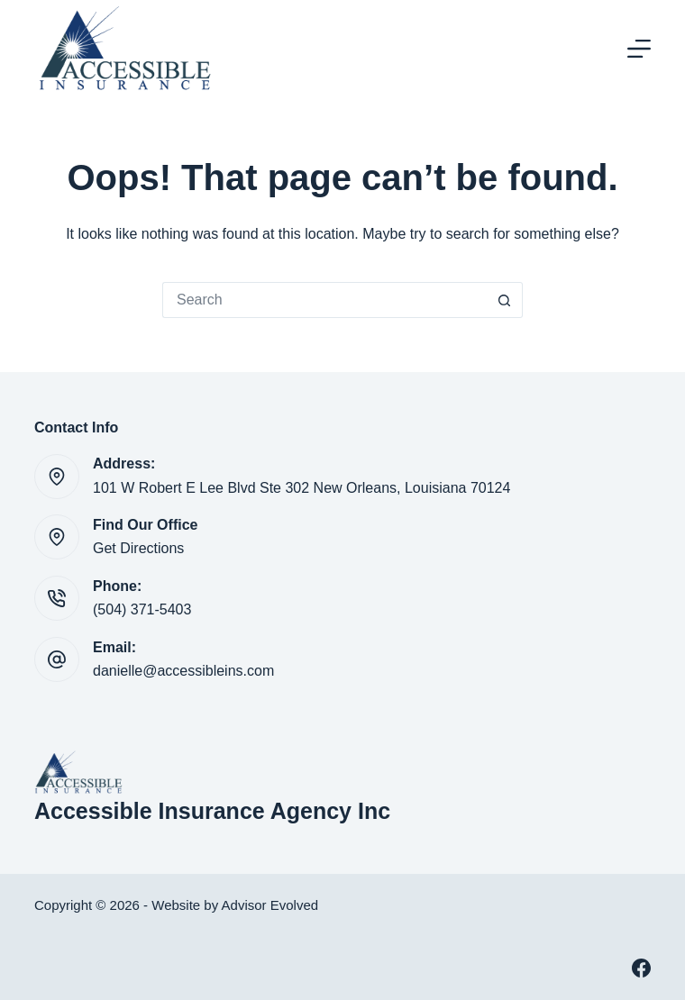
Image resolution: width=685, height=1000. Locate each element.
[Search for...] (324, 300)
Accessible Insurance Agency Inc (212, 810)
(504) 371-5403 (142, 609)
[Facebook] (641, 968)
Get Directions (138, 548)
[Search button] (505, 300)
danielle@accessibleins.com (183, 670)
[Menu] (639, 48)
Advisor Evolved (270, 905)
